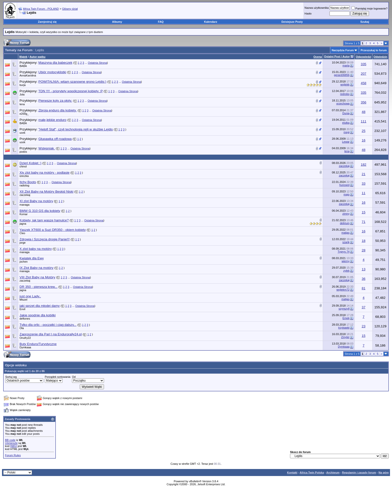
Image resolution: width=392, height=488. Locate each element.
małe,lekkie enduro (52, 120)
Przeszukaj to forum (373, 50)
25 (364, 131)
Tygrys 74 (344, 251)
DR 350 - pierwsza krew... (39, 287)
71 (364, 222)
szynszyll (344, 308)
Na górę (383, 472)
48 (364, 112)
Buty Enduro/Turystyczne (38, 344)
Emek (346, 318)
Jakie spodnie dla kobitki (38, 315)
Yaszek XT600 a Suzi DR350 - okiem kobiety (53, 230)
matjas (346, 232)
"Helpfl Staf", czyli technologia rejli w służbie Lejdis (75, 129)
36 (364, 279)
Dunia (346, 113)
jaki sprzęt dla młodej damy (40, 306)
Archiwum (333, 472)
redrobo (345, 93)
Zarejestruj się (47, 21)
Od (74, 376)
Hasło (308, 13)
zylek (346, 270)
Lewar (346, 141)
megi (347, 132)
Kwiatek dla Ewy (32, 258)
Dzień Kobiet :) (30, 163)
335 (363, 64)
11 (364, 193)
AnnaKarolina (28, 75)
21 (364, 174)
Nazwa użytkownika (316, 7)
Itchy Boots (28, 182)
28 (364, 250)
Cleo (22, 233)
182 (363, 164)
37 (364, 307)
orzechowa (343, 103)
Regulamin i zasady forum (359, 472)
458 (363, 83)
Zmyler (345, 337)
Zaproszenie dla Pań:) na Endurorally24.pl (51, 334)
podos (23, 151)
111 (363, 121)
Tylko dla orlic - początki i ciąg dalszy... (48, 325)
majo (347, 194)
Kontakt (292, 472)
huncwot (344, 184)
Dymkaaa (25, 347)
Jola (22, 94)
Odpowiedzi (363, 56)
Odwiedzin (380, 56)
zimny (346, 213)
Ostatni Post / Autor (337, 56)
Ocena (318, 56)
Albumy (117, 21)
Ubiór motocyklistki (52, 72)
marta (346, 65)
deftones (25, 318)
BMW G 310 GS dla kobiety (40, 211)
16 (364, 140)
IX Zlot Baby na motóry (37, 268)
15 (364, 212)
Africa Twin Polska (312, 472)
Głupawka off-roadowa (55, 139)
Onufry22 (25, 337)
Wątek (23, 56)
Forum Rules (13, 455)
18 (364, 241)
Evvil (22, 309)
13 (364, 269)
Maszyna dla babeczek (55, 62)
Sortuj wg (11, 376)
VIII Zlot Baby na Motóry (37, 277)
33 (364, 183)
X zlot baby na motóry (36, 249)
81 (364, 288)
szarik (346, 242)
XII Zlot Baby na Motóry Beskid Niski (47, 191)
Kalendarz (210, 21)
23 (364, 326)
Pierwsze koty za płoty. (55, 100)
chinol (23, 166)
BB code (10, 440)
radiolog (24, 185)
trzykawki (344, 327)
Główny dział (70, 8)
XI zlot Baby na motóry (36, 201)
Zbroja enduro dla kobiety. (57, 110)
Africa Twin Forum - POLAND (41, 8)
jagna (23, 223)
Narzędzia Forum (343, 50)
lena (22, 104)
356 (363, 102)
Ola (22, 328)
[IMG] (13, 446)
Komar (24, 214)
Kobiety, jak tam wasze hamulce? (44, 220)
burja (23, 84)
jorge (23, 242)
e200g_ (24, 113)
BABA (23, 65)
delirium (345, 223)
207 (363, 73)
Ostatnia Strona (97, 62)
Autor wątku (38, 56)
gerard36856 (342, 74)
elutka (346, 122)
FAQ (161, 21)
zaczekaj (344, 165)
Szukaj (364, 21)
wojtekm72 (343, 289)
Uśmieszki (11, 443)
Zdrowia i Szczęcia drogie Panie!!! (45, 239)
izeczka (24, 175)
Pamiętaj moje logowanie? (370, 8)
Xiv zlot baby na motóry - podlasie (45, 172)
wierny (346, 261)
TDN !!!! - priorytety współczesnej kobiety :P (70, 91)
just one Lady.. (30, 296)
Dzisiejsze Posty (292, 21)
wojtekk (345, 84)
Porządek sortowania (57, 376)
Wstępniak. (46, 148)
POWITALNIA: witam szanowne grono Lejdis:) (72, 81)
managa (25, 204)
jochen (24, 261)
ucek (22, 132)
